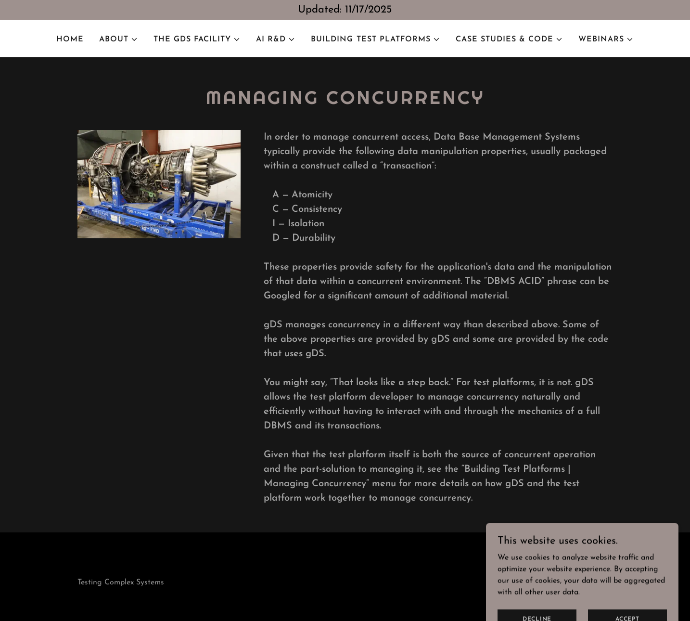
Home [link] (70, 39)
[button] (118, 39)
